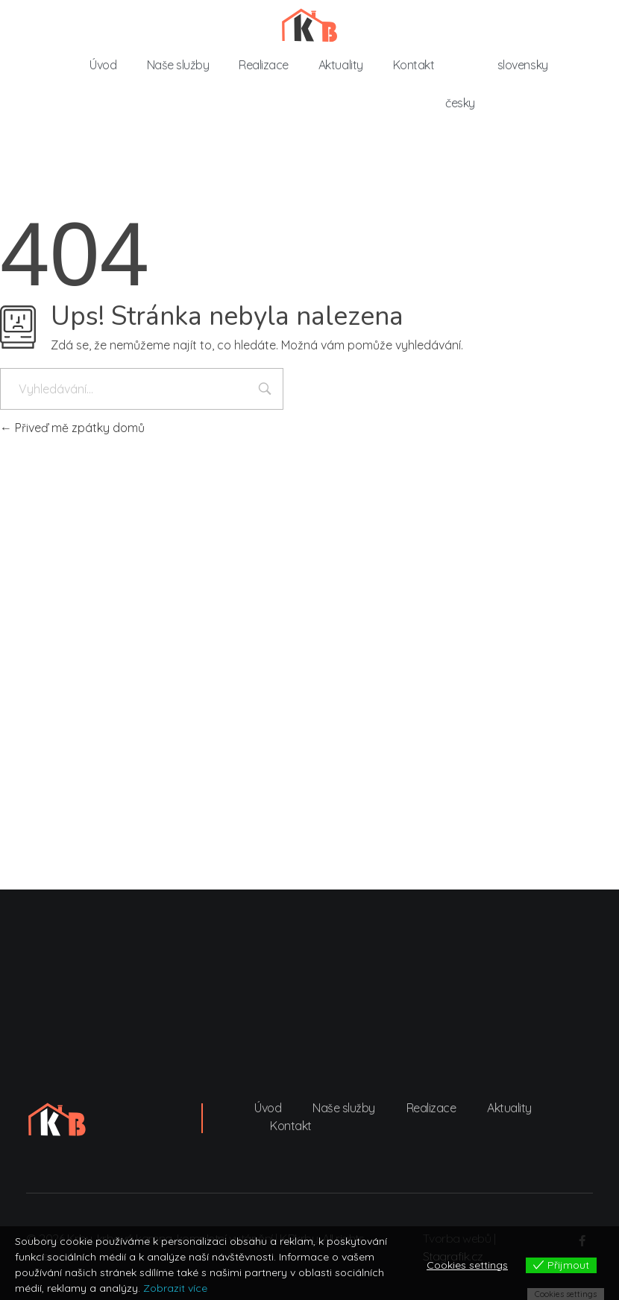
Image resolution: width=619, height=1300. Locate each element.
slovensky (522, 64)
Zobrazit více (175, 1288)
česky (460, 102)
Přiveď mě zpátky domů (72, 427)
